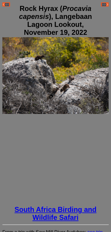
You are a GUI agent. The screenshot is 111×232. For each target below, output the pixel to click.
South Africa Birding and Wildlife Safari (55, 213)
